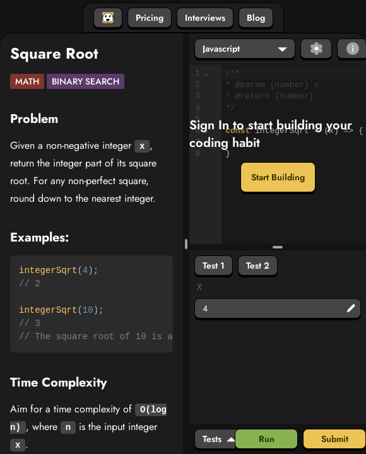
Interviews (205, 17)
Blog (256, 17)
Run (266, 439)
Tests (219, 439)
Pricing (149, 17)
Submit (334, 439)
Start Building (278, 177)
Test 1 (214, 265)
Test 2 (257, 265)
